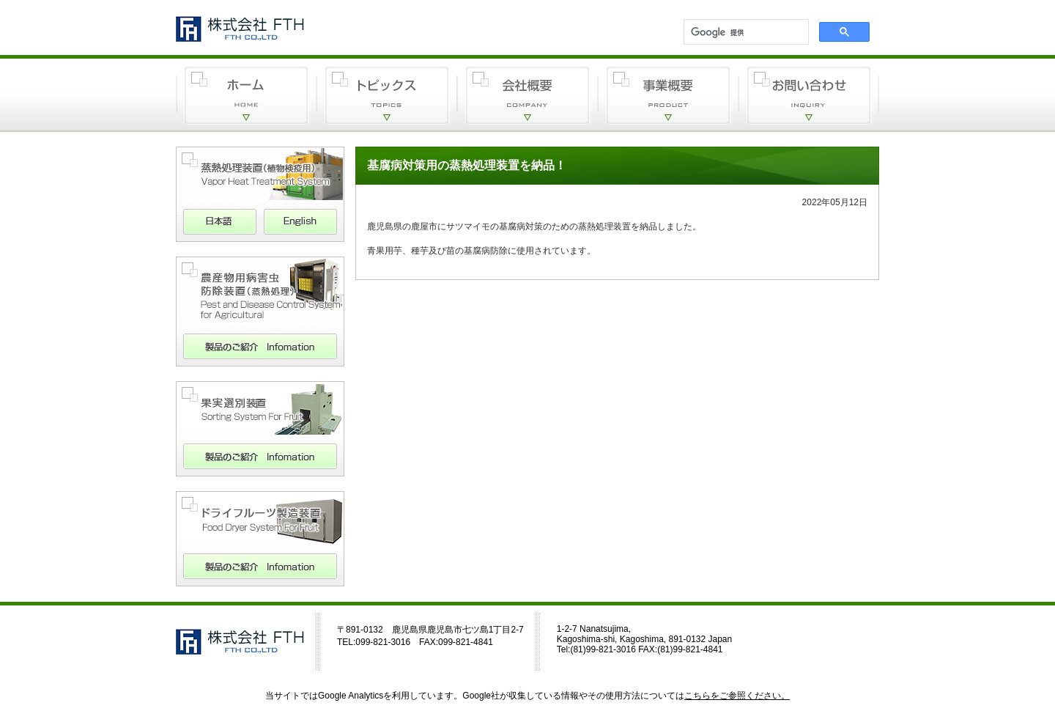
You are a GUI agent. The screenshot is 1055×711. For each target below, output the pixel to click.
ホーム (246, 95)
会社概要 (527, 95)
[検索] (745, 33)
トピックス (386, 95)
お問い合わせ (808, 95)
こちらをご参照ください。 (737, 695)
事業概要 (668, 95)
